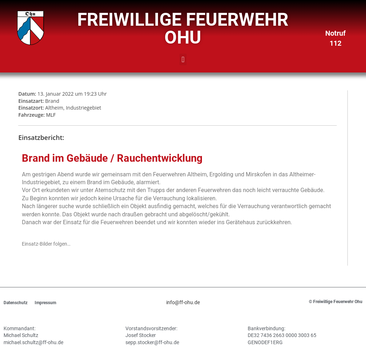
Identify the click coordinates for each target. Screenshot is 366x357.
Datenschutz (16, 302)
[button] (182, 59)
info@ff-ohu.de (183, 302)
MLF (51, 114)
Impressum (45, 302)
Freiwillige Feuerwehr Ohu (182, 28)
